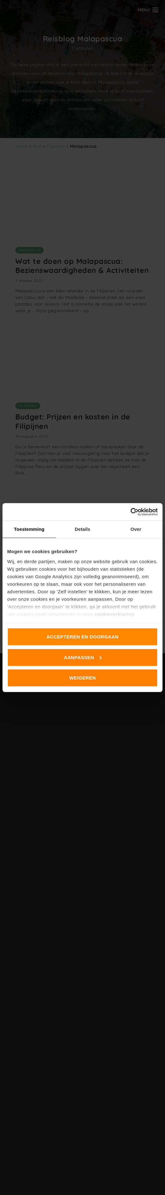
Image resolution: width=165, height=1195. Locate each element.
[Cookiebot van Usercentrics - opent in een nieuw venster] (130, 512)
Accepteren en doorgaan (82, 636)
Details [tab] (82, 529)
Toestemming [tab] (29, 529)
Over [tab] (135, 529)
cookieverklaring (114, 613)
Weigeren (82, 677)
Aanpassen (83, 657)
